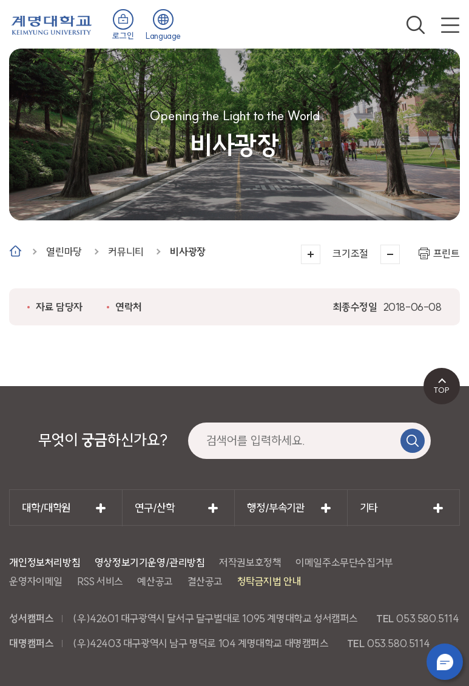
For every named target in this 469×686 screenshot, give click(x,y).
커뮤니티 (125, 251)
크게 (310, 254)
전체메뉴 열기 (450, 25)
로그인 (122, 35)
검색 (415, 25)
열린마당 (63, 251)
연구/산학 (154, 508)
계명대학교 (51, 24)
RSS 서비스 (100, 581)
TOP (441, 390)
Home (15, 251)
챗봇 (445, 662)
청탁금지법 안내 (269, 581)
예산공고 (154, 581)
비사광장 (187, 251)
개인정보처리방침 (44, 562)
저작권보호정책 (250, 562)
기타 (368, 508)
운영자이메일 (35, 581)
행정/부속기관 (275, 508)
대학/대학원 (46, 508)
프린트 (446, 253)
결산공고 (205, 581)
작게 (390, 254)
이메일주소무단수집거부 (344, 562)
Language (163, 35)
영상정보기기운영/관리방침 (150, 562)
